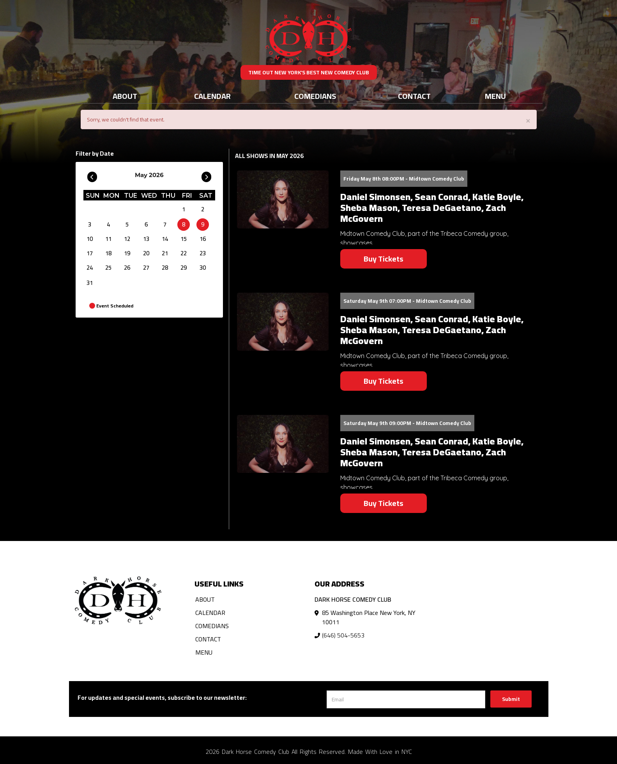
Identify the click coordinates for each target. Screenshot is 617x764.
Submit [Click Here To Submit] (511, 699)
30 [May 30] (203, 267)
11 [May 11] (108, 238)
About (125, 96)
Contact (414, 96)
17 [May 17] (90, 253)
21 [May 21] (165, 253)
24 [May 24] (90, 267)
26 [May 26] (127, 267)
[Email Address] (406, 699)
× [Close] (528, 120)
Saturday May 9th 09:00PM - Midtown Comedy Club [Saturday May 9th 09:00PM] (407, 423)
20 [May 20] (146, 253)
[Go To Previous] (92, 175)
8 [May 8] (183, 224)
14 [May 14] (165, 238)
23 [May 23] (203, 253)
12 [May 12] (127, 238)
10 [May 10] (90, 238)
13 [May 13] (146, 238)
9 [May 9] (202, 224)
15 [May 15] (183, 238)
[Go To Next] (206, 175)
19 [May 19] (127, 253)
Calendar (212, 96)
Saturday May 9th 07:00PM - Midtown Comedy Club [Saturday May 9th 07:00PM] (407, 301)
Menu (495, 96)
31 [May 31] (90, 282)
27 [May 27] (146, 267)
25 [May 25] (108, 267)
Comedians (315, 96)
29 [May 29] (183, 267)
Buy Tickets (383, 258)
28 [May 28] (165, 267)
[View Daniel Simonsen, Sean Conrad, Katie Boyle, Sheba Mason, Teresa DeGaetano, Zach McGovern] (283, 199)
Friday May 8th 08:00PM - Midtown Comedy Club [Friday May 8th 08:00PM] (403, 179)
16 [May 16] (203, 238)
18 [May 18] (108, 253)
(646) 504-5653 (343, 635)
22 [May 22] (183, 253)
